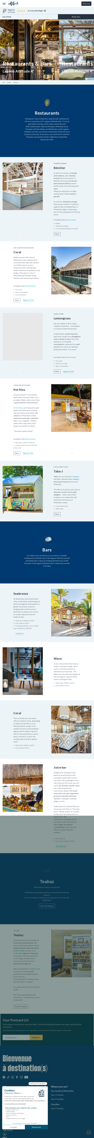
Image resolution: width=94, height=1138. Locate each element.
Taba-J (59, 470)
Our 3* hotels (60, 1092)
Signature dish (28, 452)
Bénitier (60, 167)
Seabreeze (21, 592)
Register (36, 1035)
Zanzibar (58, 1101)
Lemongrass (63, 317)
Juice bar (61, 765)
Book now (86, 4)
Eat (4, 82)
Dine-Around (70, 220)
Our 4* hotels (60, 1096)
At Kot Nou (17, 407)
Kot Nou (20, 388)
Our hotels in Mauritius (65, 1088)
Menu (57, 234)
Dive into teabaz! (47, 904)
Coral (17, 251)
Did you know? (61, 844)
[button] (46, 78)
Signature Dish (28, 300)
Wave (58, 657)
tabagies (75, 475)
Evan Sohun (72, 349)
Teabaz (15, 82)
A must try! (20, 631)
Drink (9, 82)
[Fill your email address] (16, 1035)
